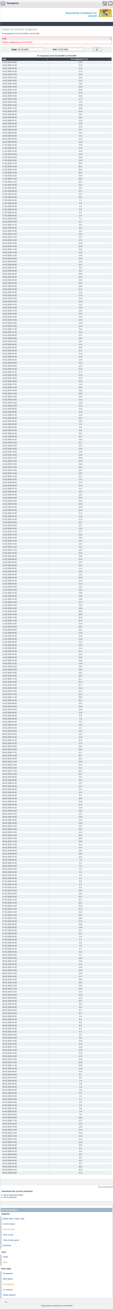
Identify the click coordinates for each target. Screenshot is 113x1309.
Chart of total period (11, 1240)
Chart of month (9, 1229)
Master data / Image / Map (13, 1219)
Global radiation (9, 1295)
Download (7, 1245)
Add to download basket (13, 1195)
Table (5, 1262)
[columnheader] (25, 59)
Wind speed (8, 1279)
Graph (5, 1257)
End (55, 50)
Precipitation (8, 1273)
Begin (14, 50)
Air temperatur (9, 1284)
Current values (9, 1224)
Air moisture (8, 1290)
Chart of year (8, 1235)
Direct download (9, 1197)
